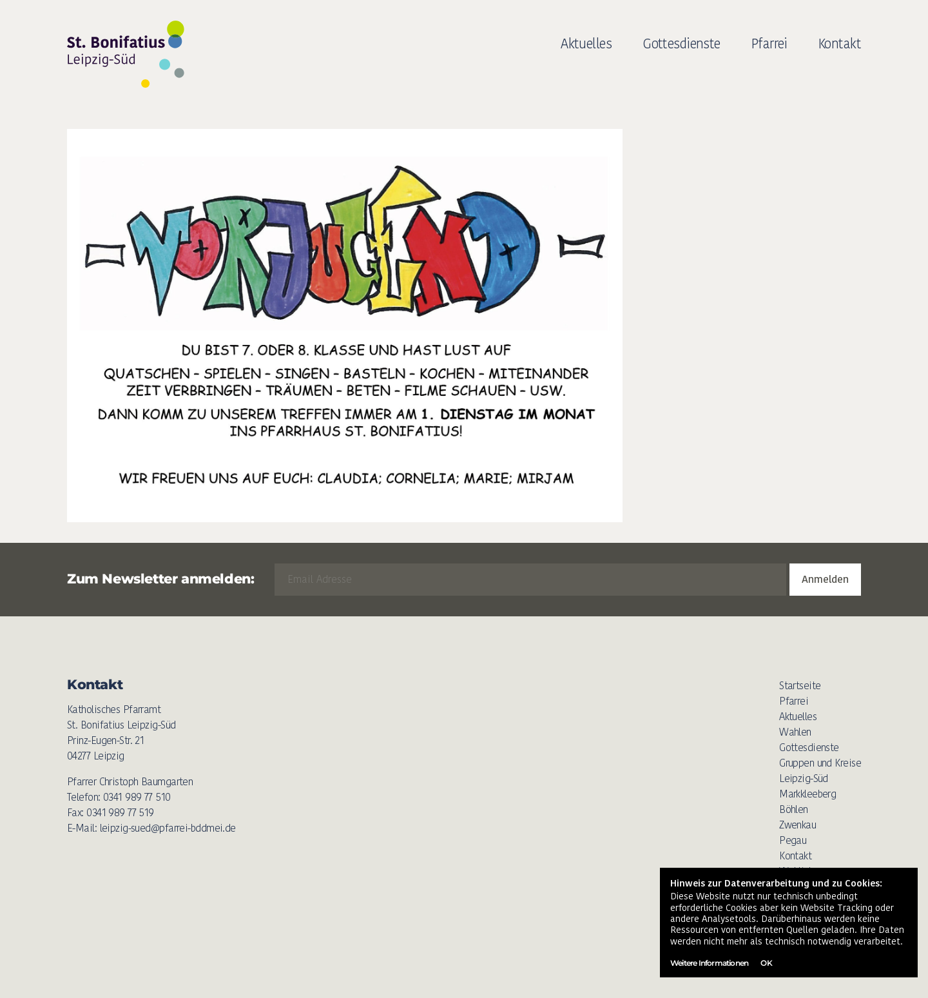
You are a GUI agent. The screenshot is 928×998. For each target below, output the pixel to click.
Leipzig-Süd (803, 778)
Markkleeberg (807, 794)
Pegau (792, 840)
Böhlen (793, 809)
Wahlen (795, 732)
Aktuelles (586, 43)
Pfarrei (769, 43)
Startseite (799, 685)
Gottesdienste (681, 43)
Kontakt (839, 43)
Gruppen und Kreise (820, 763)
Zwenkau (797, 824)
